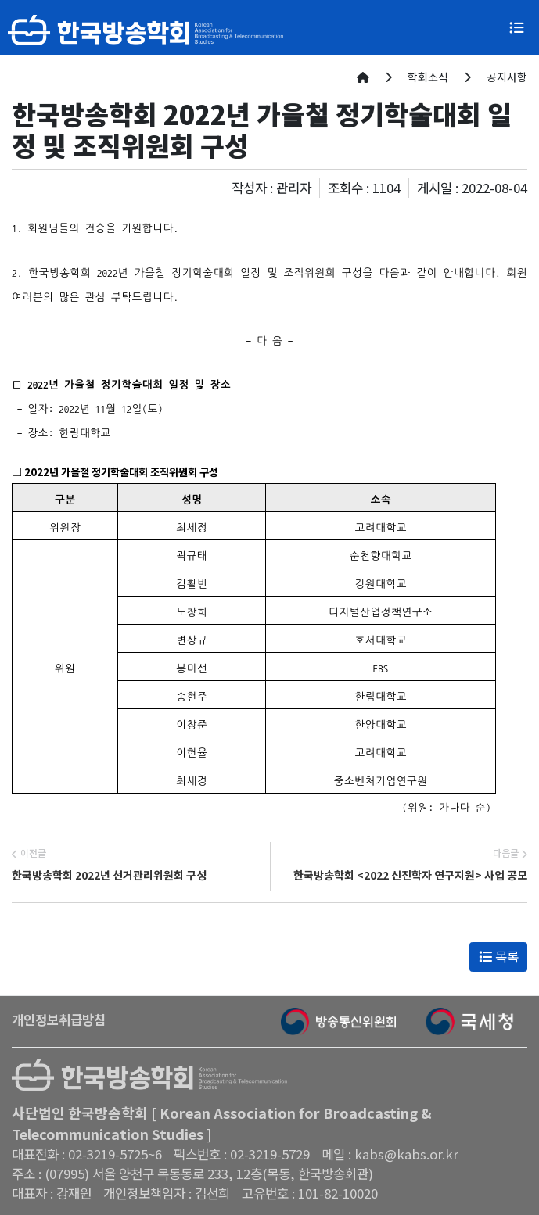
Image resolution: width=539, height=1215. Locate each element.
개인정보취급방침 (59, 1019)
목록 (499, 956)
